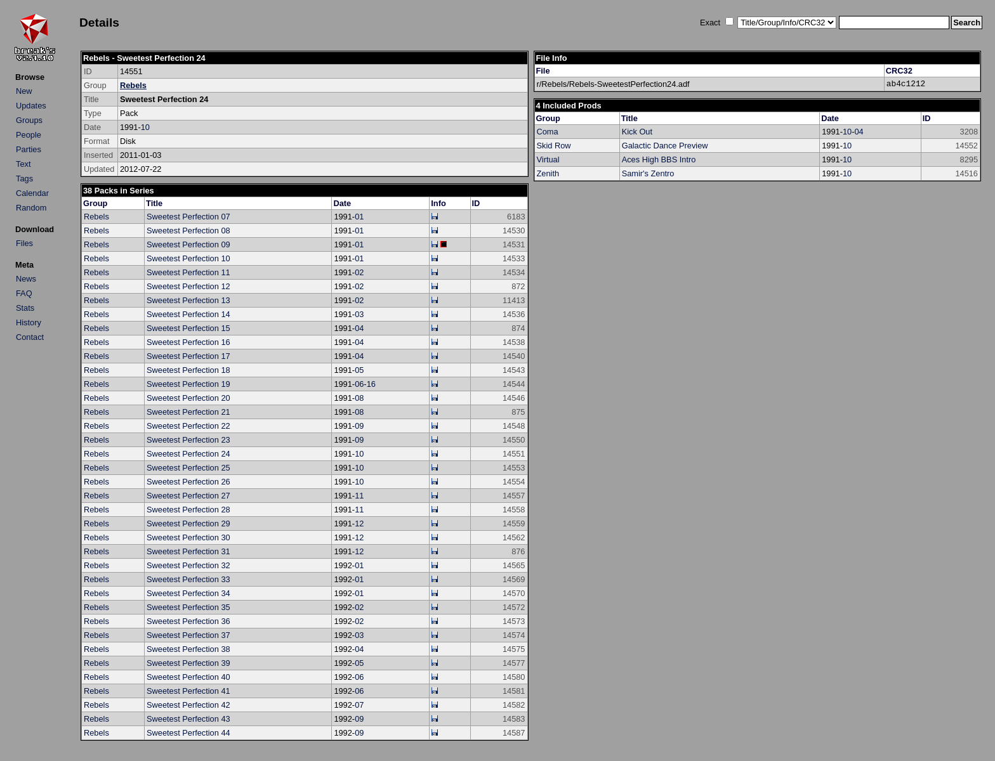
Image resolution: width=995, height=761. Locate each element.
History (28, 322)
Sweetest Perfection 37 (188, 635)
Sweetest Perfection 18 (188, 370)
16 (371, 384)
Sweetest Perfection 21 (188, 412)
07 (359, 705)
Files (24, 243)
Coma (547, 131)
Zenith (548, 173)
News (26, 278)
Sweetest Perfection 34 (188, 593)
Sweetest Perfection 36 (188, 621)
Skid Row (554, 145)
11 (359, 495)
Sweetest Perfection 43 (188, 719)
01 (359, 216)
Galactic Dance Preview (665, 145)
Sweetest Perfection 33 (188, 579)
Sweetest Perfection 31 (188, 551)
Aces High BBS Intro (659, 159)
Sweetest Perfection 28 (188, 509)
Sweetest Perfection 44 (188, 733)
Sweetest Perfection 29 (188, 523)
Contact (30, 337)
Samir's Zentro (648, 173)
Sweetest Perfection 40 (188, 677)
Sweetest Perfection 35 (188, 607)
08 (359, 398)
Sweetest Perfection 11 (188, 272)
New (24, 91)
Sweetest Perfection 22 (188, 426)
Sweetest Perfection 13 (188, 300)
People (28, 135)
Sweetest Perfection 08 (188, 230)
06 (359, 384)
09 (359, 426)
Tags (24, 178)
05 (359, 370)
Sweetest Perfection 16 (188, 342)
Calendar (32, 193)
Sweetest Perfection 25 (188, 467)
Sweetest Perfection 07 (188, 216)
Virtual (548, 159)
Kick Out (637, 131)
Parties (28, 149)
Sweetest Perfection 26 (188, 481)
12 (359, 523)
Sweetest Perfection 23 (188, 440)
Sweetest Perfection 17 (188, 356)
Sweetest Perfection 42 (188, 705)
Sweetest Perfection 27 (188, 495)
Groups (29, 120)
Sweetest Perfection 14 (188, 314)
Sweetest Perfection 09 (188, 244)
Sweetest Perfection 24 (188, 454)
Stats (25, 308)
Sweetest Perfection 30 (188, 537)
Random (31, 207)
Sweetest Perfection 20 (188, 398)
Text (23, 164)
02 (359, 272)
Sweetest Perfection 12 (188, 286)
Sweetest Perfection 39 (188, 663)
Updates (31, 105)
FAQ (24, 293)
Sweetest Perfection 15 (188, 328)
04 (359, 328)
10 (145, 127)
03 (359, 314)
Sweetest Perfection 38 (188, 649)
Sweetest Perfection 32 (188, 565)
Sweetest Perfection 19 (188, 384)
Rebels (133, 85)
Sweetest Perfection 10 (188, 258)
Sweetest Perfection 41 (188, 691)
